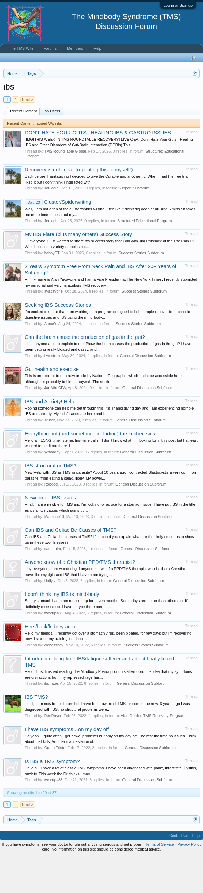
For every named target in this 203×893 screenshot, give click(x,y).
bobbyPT (52, 289)
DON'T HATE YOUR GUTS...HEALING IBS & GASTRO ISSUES (98, 169)
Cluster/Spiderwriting (58, 238)
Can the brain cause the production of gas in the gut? (85, 373)
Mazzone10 (54, 553)
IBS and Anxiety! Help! (50, 438)
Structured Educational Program (144, 257)
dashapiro (52, 585)
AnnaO (50, 360)
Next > (27, 136)
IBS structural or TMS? (50, 502)
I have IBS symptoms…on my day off (67, 765)
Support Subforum (133, 225)
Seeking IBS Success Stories (58, 341)
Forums (50, 48)
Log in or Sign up (178, 5)
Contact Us (178, 872)
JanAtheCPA (55, 424)
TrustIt (49, 456)
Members (75, 48)
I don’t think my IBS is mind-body (62, 631)
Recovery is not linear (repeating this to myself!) (79, 206)
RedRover (53, 752)
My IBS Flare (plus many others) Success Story (78, 270)
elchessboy (53, 682)
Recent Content (23, 147)
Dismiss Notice (193, 89)
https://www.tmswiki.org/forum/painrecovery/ (67, 105)
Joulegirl (51, 225)
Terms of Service (159, 880)
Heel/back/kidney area (50, 663)
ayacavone (53, 328)
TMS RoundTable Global (65, 188)
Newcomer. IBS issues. (51, 534)
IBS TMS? (36, 733)
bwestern (52, 392)
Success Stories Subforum (141, 289)
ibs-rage (51, 720)
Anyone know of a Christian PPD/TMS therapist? (80, 598)
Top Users (51, 147)
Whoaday (52, 489)
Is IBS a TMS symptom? (52, 798)
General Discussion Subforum (145, 392)
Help (97, 48)
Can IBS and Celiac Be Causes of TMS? (70, 566)
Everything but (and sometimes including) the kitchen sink (90, 470)
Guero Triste (55, 784)
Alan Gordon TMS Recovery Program (153, 752)
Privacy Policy (189, 880)
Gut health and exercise (52, 406)
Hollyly (49, 617)
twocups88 (53, 649)
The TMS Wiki (21, 48)
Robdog (51, 521)
